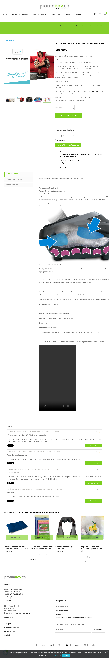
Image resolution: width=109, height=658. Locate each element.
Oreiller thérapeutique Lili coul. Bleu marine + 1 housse (16, 548)
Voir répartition (60, 140)
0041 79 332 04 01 (13, 594)
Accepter (66, 655)
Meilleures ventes (61, 611)
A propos (7, 624)
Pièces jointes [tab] (14, 184)
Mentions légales (10, 631)
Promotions (59, 614)
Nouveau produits (61, 607)
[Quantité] (68, 107)
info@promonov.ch (15, 589)
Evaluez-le (74, 145)
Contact (7, 635)
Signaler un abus (93, 445)
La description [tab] (14, 174)
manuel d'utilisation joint (93, 91)
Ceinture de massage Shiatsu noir (64, 548)
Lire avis (61, 145)
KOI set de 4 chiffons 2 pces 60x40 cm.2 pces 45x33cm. (41, 548)
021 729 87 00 (12, 592)
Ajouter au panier (68, 116)
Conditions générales (11, 627)
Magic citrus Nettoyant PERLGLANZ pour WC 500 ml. (91, 549)
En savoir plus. (57, 655)
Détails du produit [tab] (16, 179)
